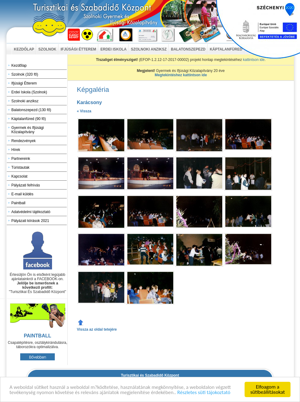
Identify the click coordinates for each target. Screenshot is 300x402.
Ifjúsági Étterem (24, 83)
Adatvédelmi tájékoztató (30, 212)
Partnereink (20, 158)
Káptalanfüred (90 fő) (28, 119)
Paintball (18, 203)
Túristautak (20, 167)
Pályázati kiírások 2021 (30, 221)
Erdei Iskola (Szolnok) (29, 92)
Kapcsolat (19, 176)
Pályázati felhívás (25, 185)
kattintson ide (253, 60)
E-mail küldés (22, 194)
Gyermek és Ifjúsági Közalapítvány (27, 130)
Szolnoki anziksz (25, 101)
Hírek (15, 150)
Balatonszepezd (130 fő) (31, 110)
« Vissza (84, 111)
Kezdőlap (19, 65)
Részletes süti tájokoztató (203, 392)
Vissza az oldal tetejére (97, 329)
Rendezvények (23, 141)
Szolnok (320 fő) (24, 74)
